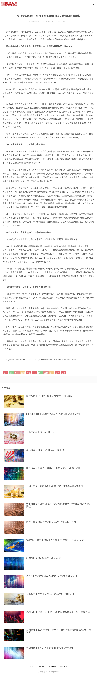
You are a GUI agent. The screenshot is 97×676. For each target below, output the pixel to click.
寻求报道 (63, 666)
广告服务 (41, 666)
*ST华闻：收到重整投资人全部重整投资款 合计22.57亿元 (55, 540)
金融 (23, 373)
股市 (17, 373)
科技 (34, 373)
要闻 (11, 373)
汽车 (40, 373)
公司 (52, 373)
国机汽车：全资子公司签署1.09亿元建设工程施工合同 (53, 468)
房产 (58, 373)
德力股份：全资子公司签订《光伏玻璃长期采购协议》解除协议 (58, 612)
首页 (5, 373)
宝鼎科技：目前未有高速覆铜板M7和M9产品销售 (51, 648)
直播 (63, 373)
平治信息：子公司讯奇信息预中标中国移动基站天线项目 (54, 486)
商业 (29, 373)
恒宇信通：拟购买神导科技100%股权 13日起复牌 (51, 522)
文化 (46, 373)
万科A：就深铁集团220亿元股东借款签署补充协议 (51, 576)
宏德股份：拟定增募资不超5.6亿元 (43, 558)
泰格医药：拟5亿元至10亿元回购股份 (45, 450)
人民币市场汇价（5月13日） (40, 432)
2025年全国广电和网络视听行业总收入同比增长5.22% (53, 414)
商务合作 (52, 666)
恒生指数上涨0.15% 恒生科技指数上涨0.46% (49, 396)
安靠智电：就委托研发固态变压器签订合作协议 (50, 594)
